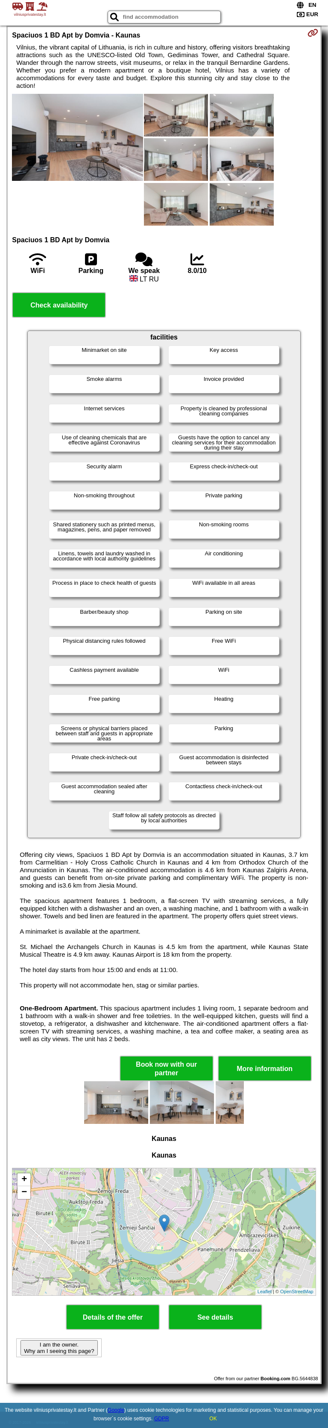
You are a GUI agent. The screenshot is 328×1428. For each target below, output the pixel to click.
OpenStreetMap (296, 1291)
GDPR (161, 1419)
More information (265, 1068)
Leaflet (265, 1291)
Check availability (59, 305)
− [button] (24, 1192)
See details (215, 1317)
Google (116, 1410)
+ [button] (24, 1179)
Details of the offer (113, 1317)
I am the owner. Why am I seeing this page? (59, 1347)
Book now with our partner (166, 1068)
